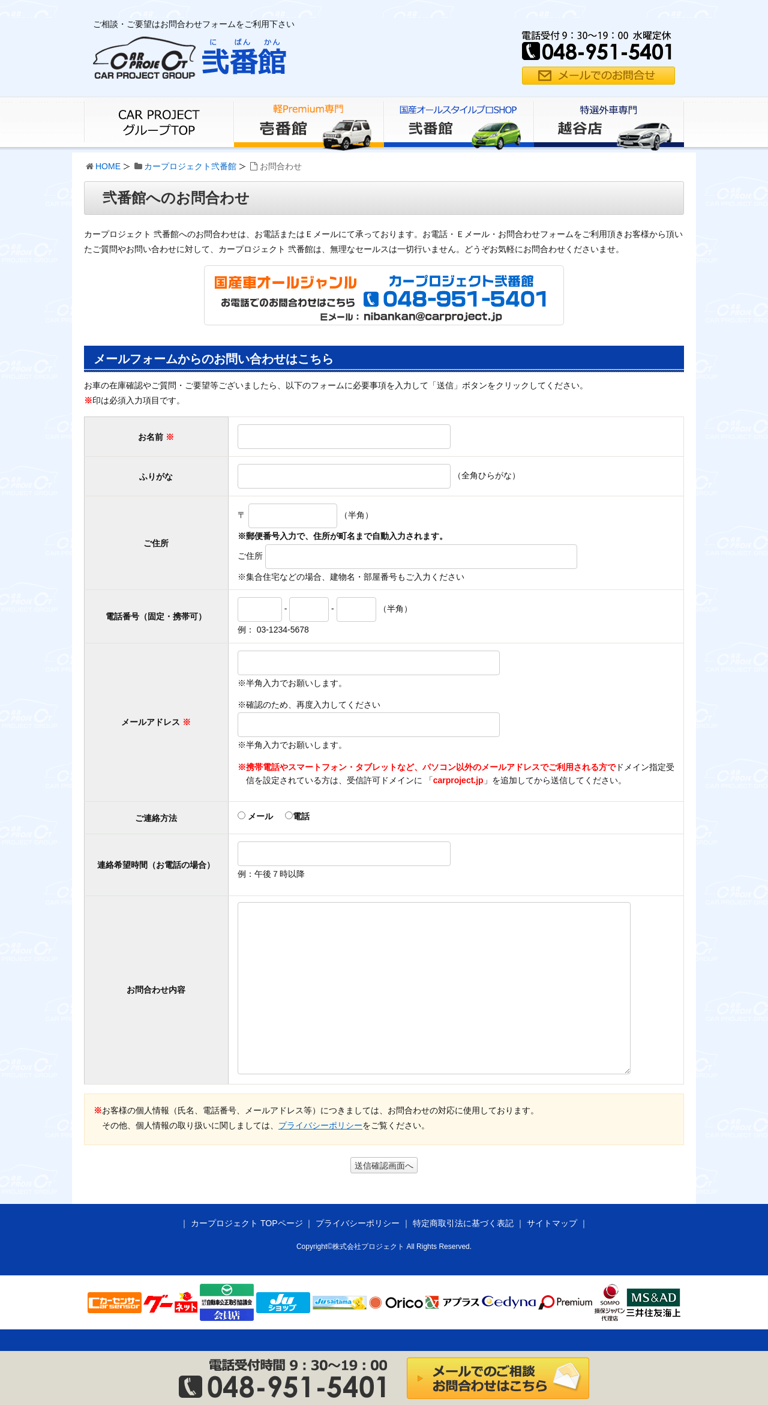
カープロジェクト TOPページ (246, 1223)
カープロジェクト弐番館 (190, 166)
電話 (297, 816)
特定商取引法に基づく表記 (463, 1223)
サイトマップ (552, 1223)
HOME (108, 166)
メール (255, 816)
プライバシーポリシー (320, 1125)
